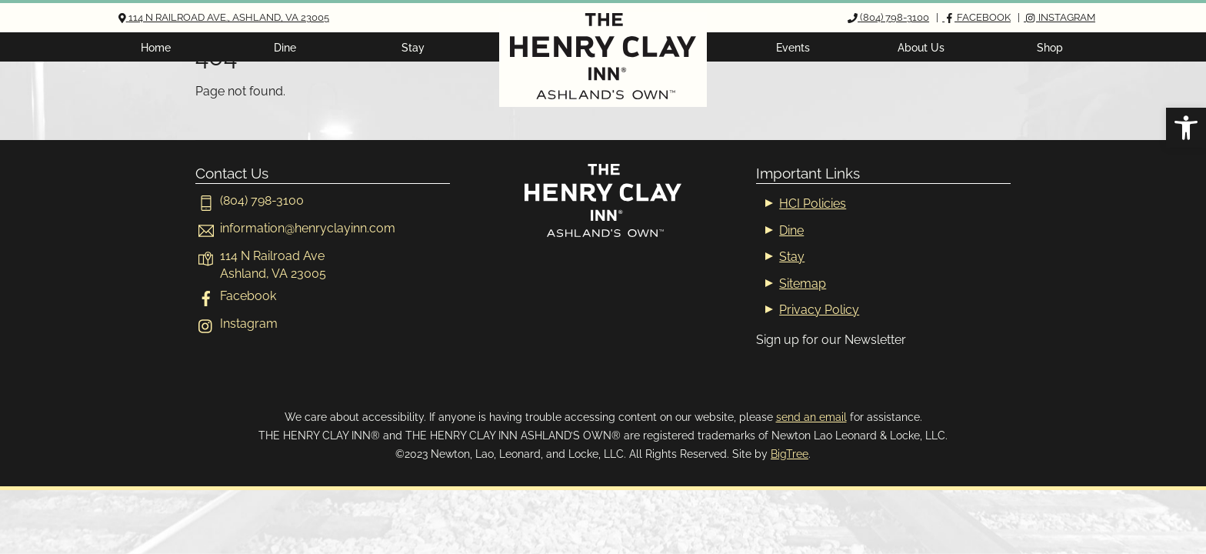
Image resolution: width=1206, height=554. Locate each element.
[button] (1186, 128)
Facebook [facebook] (235, 296)
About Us (921, 47)
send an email (811, 416)
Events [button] (793, 47)
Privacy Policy (819, 309)
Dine (285, 47)
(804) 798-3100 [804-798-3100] (249, 200)
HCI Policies (812, 203)
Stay (413, 47)
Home (156, 47)
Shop (1050, 47)
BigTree (789, 453)
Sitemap (802, 283)
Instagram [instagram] (236, 323)
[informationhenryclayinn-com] (295, 228)
